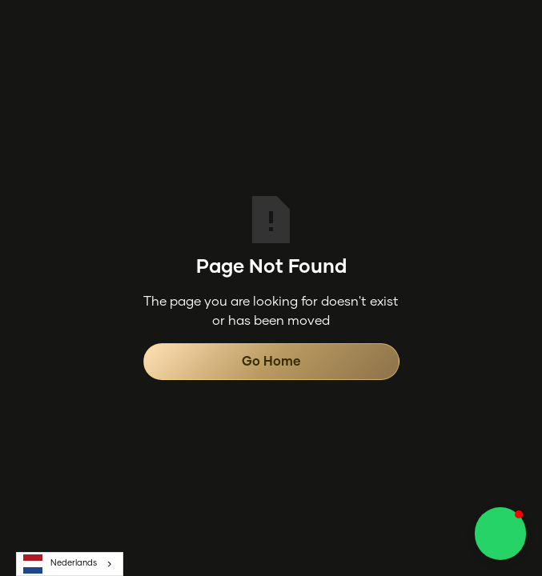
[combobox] (69, 564)
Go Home (271, 361)
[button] (500, 533)
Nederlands (60, 564)
